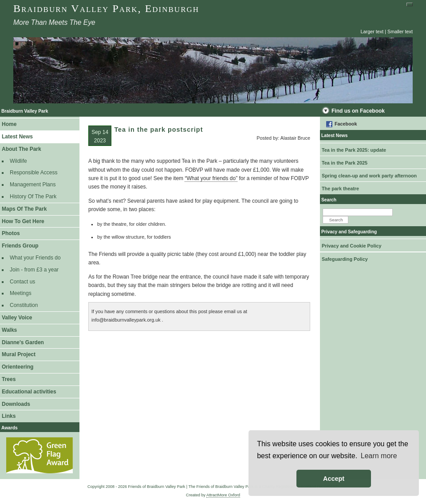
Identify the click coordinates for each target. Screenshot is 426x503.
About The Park (21, 149)
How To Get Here (23, 221)
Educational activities (29, 392)
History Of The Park (33, 196)
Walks (9, 330)
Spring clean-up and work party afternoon (369, 175)
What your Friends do (35, 258)
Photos (11, 233)
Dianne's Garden (23, 342)
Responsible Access (33, 172)
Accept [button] (333, 478)
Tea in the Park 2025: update (354, 150)
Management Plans (32, 184)
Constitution (24, 305)
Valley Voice (17, 317)
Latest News (17, 137)
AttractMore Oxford (223, 495)
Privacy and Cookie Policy (351, 245)
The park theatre (340, 188)
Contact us (22, 282)
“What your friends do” (211, 178)
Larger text (372, 31)
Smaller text (400, 31)
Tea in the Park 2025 (344, 162)
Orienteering (17, 367)
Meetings (21, 293)
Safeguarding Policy (345, 259)
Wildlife (18, 161)
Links (9, 416)
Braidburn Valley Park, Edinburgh (106, 8)
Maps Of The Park (24, 209)
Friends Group (20, 246)
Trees (9, 379)
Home (9, 124)
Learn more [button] (379, 456)
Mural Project (19, 354)
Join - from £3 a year (34, 270)
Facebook (346, 123)
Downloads (16, 404)
